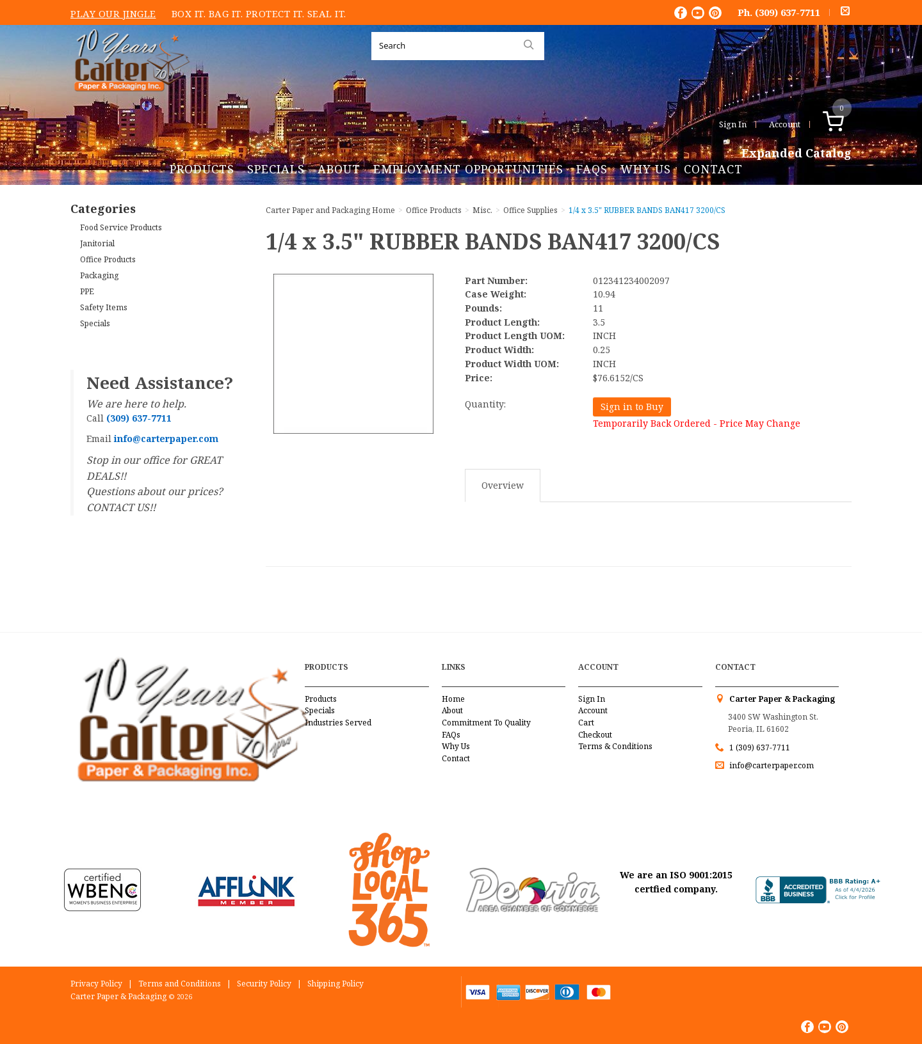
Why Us (645, 169)
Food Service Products (121, 227)
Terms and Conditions (179, 983)
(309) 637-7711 (787, 12)
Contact (713, 169)
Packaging (99, 275)
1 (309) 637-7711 (759, 747)
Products (202, 169)
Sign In (733, 124)
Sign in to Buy (632, 406)
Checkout (595, 734)
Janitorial (97, 243)
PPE (87, 291)
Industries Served (338, 722)
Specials (276, 169)
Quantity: (485, 404)
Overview (502, 485)
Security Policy (264, 983)
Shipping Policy (335, 983)
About (339, 169)
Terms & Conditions (615, 746)
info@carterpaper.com (770, 765)
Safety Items (103, 307)
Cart (586, 722)
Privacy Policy (96, 983)
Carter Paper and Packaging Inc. (128, 101)
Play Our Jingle (113, 13)
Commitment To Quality (486, 722)
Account (784, 124)
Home (453, 698)
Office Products (108, 259)
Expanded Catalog (796, 153)
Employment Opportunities (468, 169)
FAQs (592, 169)
